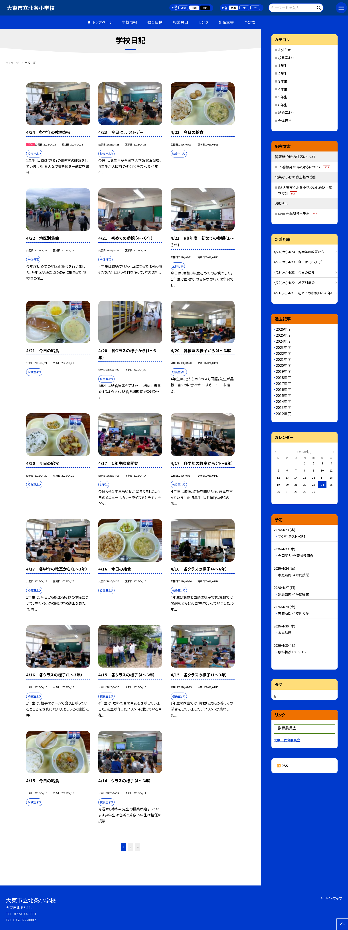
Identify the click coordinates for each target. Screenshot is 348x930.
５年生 (282, 97)
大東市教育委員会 (287, 740)
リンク (203, 22)
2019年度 (283, 371)
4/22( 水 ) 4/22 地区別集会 (294, 282)
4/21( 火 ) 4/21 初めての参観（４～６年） (303, 293)
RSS (284, 765)
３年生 (282, 81)
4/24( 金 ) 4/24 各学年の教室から (299, 251)
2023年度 (283, 347)
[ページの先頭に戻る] (342, 924)
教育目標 (154, 22)
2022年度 (283, 353)
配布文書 (226, 22)
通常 (183, 8)
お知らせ (284, 49)
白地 (194, 8)
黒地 (205, 8)
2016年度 (283, 389)
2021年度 (283, 359)
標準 (233, 8)
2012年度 (283, 413)
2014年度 (283, 401)
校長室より (286, 57)
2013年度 (283, 407)
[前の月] (275, 451)
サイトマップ (333, 898)
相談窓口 (180, 22)
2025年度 (283, 335)
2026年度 (283, 329)
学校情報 (129, 22)
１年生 (282, 65)
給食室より (286, 112)
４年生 (282, 89)
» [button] (137, 847)
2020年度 (283, 365)
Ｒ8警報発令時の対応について (304, 167)
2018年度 (283, 377)
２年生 (282, 73)
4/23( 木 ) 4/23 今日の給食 (294, 272)
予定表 (249, 22)
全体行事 (284, 120)
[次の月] (333, 451)
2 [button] (131, 847)
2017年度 (283, 383)
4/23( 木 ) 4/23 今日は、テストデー (299, 262)
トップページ (103, 22)
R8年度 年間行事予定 (298, 213)
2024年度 (283, 341)
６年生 (282, 105)
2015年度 (283, 395)
